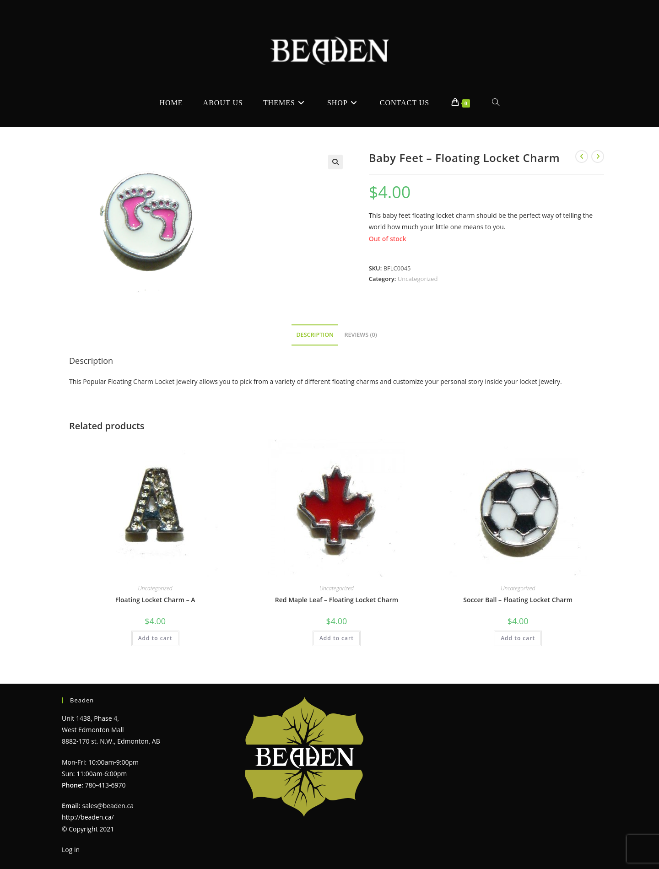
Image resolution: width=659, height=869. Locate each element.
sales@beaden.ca (108, 805)
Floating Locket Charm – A (155, 599)
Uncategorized (418, 279)
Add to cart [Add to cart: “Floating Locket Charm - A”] (155, 638)
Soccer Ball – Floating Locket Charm (518, 599)
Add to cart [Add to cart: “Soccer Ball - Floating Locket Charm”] (518, 638)
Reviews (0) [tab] (361, 335)
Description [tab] (315, 335)
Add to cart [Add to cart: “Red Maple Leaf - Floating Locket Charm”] (336, 638)
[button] (335, 162)
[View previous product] (581, 156)
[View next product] (597, 156)
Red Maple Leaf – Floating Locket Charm (336, 599)
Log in (71, 849)
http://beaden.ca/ (88, 817)
